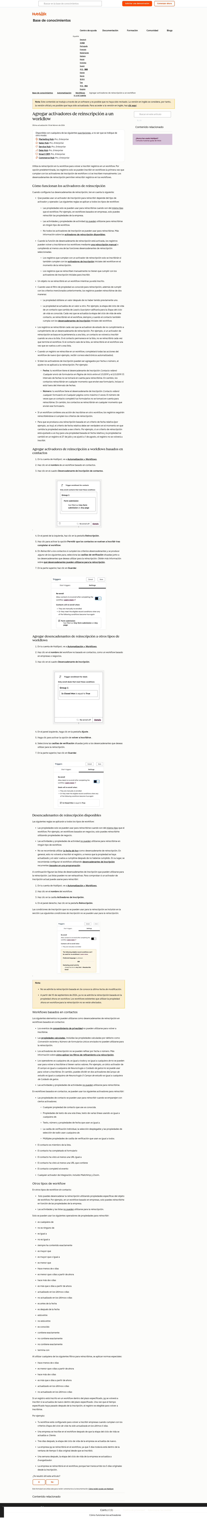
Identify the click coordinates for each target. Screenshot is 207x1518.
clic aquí (132, 105)
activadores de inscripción (81, 261)
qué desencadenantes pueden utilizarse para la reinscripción (74, 562)
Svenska (83, 63)
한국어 (82, 79)
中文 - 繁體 (84, 69)
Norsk (82, 76)
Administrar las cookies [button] (159, 1510)
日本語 (82, 43)
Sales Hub (44, 143)
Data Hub (43, 150)
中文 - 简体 (84, 86)
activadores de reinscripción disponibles (85, 234)
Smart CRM (44, 154)
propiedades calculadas (53, 1038)
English (82, 89)
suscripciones (84, 133)
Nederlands (84, 53)
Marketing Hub (46, 139)
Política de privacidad (134, 1510)
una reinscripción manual (104, 244)
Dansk (82, 73)
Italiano (83, 56)
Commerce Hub (46, 158)
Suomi (82, 66)
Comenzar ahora (164, 3)
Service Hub (45, 146)
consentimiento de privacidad (68, 1028)
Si (39, 1482)
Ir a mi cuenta (80, 95)
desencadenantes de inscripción (74, 321)
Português (84, 46)
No (52, 1482)
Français (83, 50)
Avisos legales (113, 1510)
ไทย (81, 83)
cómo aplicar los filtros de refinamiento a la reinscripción (85, 1055)
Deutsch (83, 40)
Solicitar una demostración (137, 3)
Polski (82, 59)
